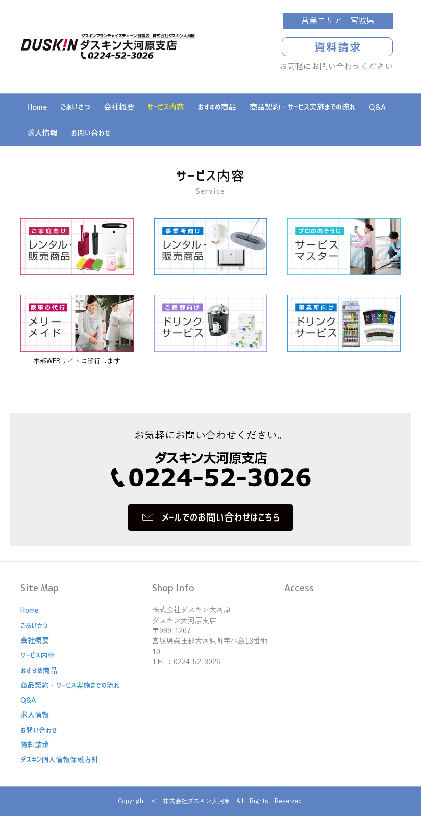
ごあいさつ (75, 107)
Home (37, 107)
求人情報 (42, 133)
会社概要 (119, 107)
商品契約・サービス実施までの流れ (303, 107)
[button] (210, 517)
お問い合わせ (91, 133)
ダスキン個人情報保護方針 (59, 759)
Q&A (377, 107)
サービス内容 (165, 107)
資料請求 (34, 745)
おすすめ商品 (216, 107)
